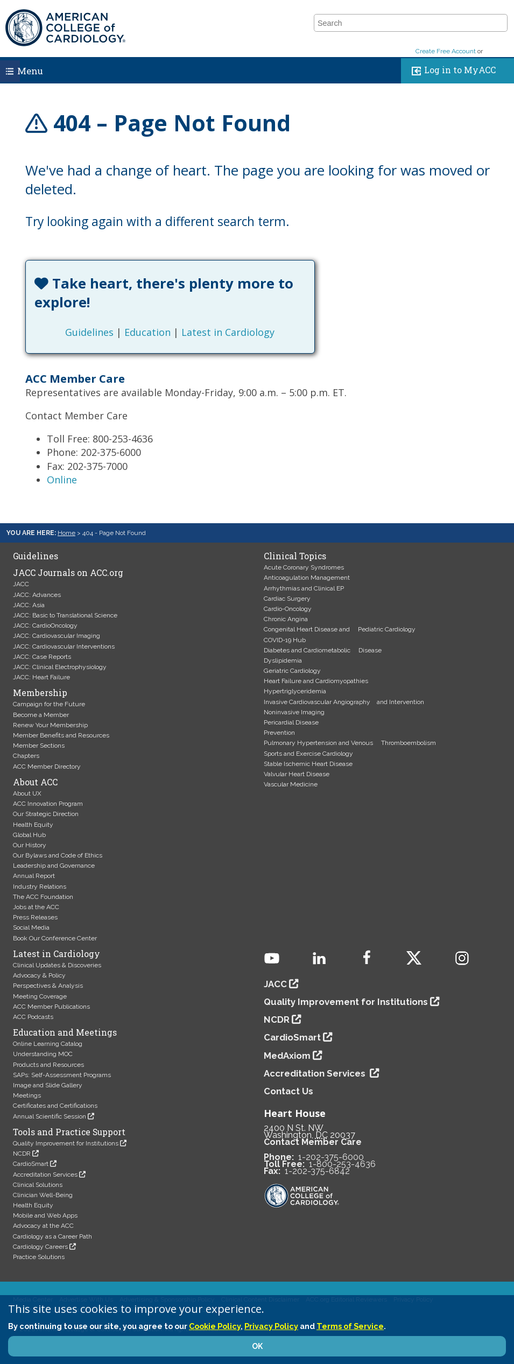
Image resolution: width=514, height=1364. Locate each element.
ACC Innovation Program (48, 803)
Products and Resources (48, 1064)
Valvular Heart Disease (296, 774)
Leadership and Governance (54, 865)
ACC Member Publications (51, 1006)
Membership (40, 692)
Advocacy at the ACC (43, 1225)
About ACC (35, 782)
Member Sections (39, 745)
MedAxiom (287, 1055)
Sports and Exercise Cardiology (308, 753)
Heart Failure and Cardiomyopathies (316, 681)
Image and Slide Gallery (47, 1085)
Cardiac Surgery (287, 598)
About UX (27, 793)
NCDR (22, 1153)
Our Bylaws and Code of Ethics (57, 855)
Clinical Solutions (37, 1185)
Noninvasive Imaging (294, 712)
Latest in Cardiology (227, 332)
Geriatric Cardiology (292, 670)
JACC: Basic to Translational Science (65, 615)
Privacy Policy (271, 1326)
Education (147, 332)
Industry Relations (39, 886)
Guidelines (89, 332)
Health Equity (33, 824)
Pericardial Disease (291, 722)
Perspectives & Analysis (48, 985)
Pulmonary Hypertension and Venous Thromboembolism (350, 743)
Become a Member (41, 715)
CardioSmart (30, 1164)
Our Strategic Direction (46, 814)
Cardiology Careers (40, 1246)
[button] (498, 23)
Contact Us (288, 1091)
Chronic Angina (286, 619)
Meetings (27, 1095)
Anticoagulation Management (307, 577)
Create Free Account (446, 51)
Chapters (26, 756)
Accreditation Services (45, 1174)
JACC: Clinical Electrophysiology (60, 667)
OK (257, 1346)
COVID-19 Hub (285, 640)
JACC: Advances (37, 595)
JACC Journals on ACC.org (68, 572)
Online (62, 479)
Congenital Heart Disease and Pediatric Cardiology (340, 629)
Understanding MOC (43, 1054)
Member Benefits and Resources (61, 735)
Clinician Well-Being (43, 1195)
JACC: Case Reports (42, 656)
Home (66, 533)
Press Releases (35, 917)
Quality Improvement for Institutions (65, 1143)
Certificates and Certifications (55, 1105)
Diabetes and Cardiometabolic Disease (323, 650)
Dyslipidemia (283, 660)
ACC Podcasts (33, 1017)
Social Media (31, 927)
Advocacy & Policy (39, 975)
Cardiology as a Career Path (52, 1236)
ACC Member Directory (47, 766)
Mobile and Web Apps (45, 1215)
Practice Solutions (39, 1257)
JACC (21, 584)
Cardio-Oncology (288, 609)
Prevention (279, 732)
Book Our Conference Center (55, 938)
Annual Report (34, 876)
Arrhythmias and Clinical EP (304, 588)
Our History (29, 845)
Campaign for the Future (49, 704)
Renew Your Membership (50, 725)
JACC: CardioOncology (45, 625)
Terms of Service (350, 1326)
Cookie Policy (215, 1326)
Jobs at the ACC (36, 907)
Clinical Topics (295, 556)
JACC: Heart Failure (41, 677)
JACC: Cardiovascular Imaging (56, 635)
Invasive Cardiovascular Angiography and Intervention (344, 702)
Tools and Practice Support (69, 1132)
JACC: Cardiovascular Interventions (64, 646)
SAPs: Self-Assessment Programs (62, 1075)
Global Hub (29, 835)
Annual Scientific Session (49, 1116)
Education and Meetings (65, 1032)
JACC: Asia (29, 605)
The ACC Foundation (43, 897)
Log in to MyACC (451, 70)
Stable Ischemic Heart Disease (308, 764)
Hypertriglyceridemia (295, 691)
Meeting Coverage (40, 996)
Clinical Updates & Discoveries (57, 965)
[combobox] (404, 23)
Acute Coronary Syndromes (304, 567)
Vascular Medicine (291, 784)
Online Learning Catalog (47, 1043)
